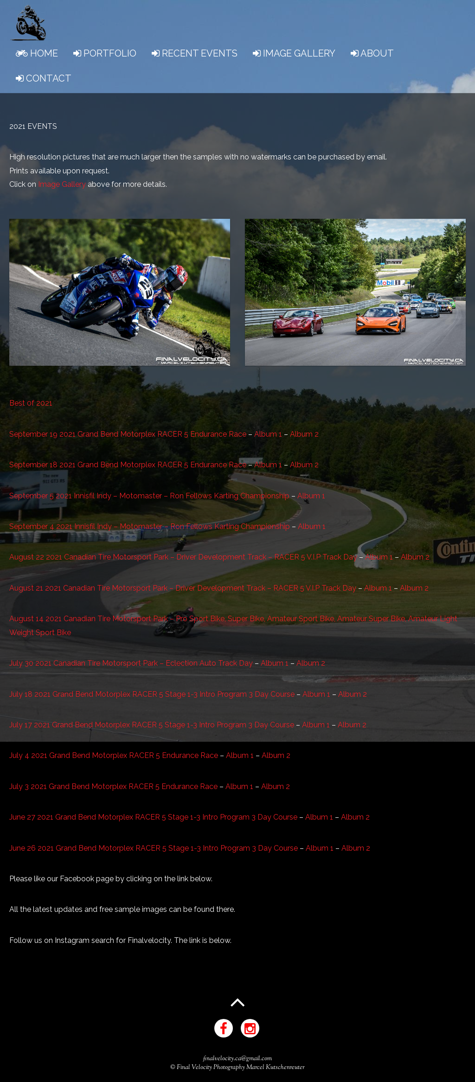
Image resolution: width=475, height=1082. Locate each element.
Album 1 (269, 434)
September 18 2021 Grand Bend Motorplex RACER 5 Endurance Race (127, 464)
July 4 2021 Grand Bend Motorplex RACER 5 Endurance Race (113, 755)
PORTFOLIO (104, 53)
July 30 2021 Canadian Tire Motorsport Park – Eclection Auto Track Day (131, 663)
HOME (37, 53)
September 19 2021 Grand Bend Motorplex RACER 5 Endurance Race (127, 434)
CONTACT (43, 78)
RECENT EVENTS (195, 53)
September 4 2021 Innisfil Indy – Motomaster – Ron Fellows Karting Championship (149, 526)
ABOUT (372, 53)
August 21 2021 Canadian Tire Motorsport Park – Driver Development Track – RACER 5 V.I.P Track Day (182, 588)
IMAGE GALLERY (294, 53)
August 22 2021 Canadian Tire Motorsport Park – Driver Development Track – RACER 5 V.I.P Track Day (183, 557)
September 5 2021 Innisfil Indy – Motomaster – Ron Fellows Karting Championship (149, 495)
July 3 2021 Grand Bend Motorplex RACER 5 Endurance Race (113, 786)
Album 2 (304, 434)
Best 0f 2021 (30, 403)
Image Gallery (62, 184)
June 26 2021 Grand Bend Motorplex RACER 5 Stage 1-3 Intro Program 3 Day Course (153, 848)
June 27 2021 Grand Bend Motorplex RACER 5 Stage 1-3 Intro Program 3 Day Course (153, 817)
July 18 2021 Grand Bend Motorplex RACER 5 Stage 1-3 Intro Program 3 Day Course (152, 694)
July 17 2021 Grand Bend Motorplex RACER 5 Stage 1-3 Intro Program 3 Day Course (151, 724)
